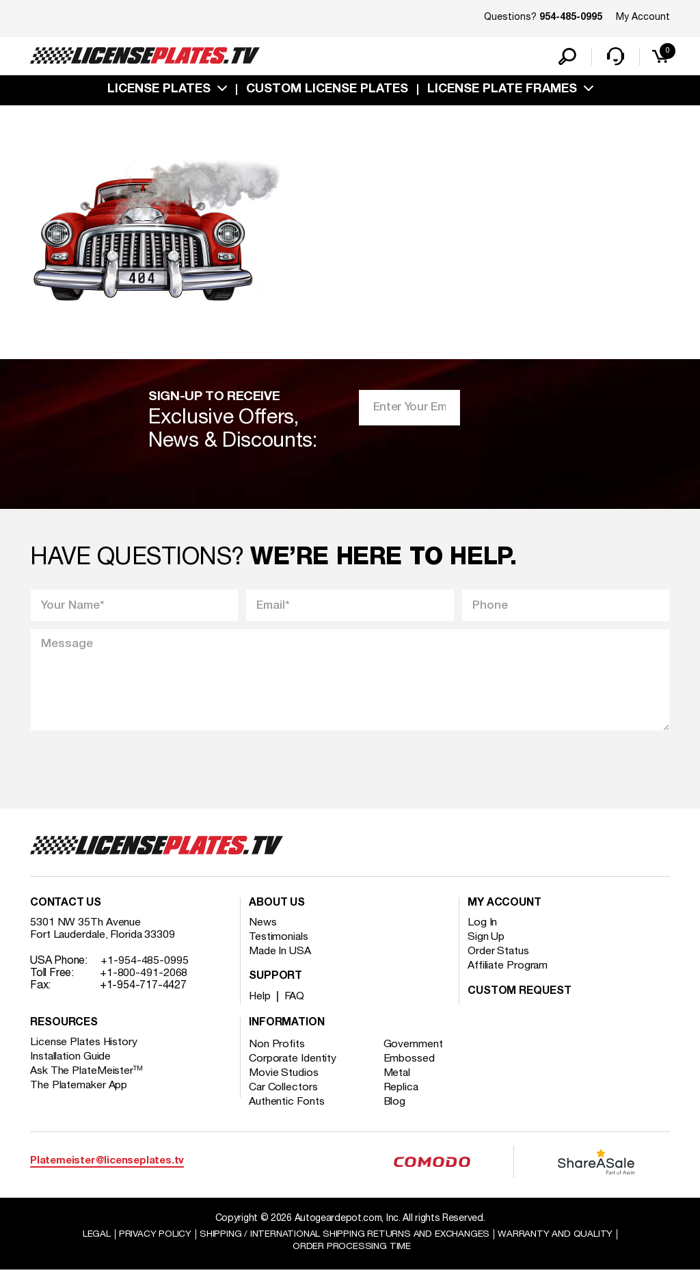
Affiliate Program (508, 970)
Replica (402, 1091)
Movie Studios (284, 1077)
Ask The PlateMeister (87, 1075)
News (263, 927)
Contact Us (65, 907)
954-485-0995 (570, 18)
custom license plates (327, 91)
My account (504, 907)
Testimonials (279, 941)
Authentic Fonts (287, 1106)
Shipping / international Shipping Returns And (345, 1238)
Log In (482, 927)
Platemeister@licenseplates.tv (107, 1166)
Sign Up (486, 941)
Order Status (499, 955)
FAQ (295, 1000)
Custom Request (519, 995)
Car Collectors (284, 1091)
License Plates (159, 91)
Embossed (410, 1063)
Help (260, 1000)
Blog (396, 1106)
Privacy (150, 1238)
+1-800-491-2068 (144, 977)
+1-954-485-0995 (144, 965)
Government (414, 1048)
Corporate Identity (293, 1063)
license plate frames (502, 91)
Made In (280, 955)
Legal (91, 1238)
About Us (277, 907)
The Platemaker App (79, 1089)
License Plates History (84, 1046)
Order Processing (352, 1251)
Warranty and (560, 1238)
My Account (643, 17)
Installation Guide (71, 1061)
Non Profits (277, 1048)
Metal (399, 1077)
